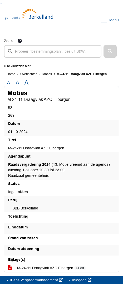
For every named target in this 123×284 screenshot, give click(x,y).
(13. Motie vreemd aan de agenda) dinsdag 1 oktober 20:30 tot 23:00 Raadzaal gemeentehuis (59, 170)
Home (11, 74)
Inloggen (81, 280)
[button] (110, 51)
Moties (47, 74)
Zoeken (10, 41)
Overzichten (28, 74)
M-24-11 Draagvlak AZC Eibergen (47, 268)
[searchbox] (52, 51)
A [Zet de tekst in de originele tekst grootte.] (8, 82)
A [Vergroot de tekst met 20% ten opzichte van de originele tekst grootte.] (17, 82)
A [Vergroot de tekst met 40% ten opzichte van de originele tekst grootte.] (26, 83)
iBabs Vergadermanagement (36, 280)
